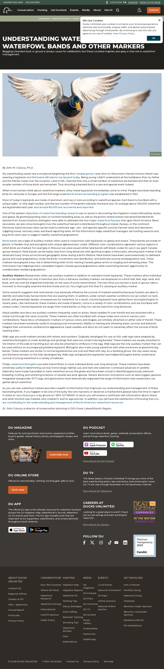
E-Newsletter (90, 628)
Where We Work (50, 590)
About (97, 10)
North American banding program (88, 194)
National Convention (109, 590)
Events (74, 10)
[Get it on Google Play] (39, 530)
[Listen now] (95, 444)
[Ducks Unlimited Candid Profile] (144, 545)
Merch (109, 10)
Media (86, 10)
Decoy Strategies (72, 606)
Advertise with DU (134, 620)
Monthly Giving (132, 590)
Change (133, 2)
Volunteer (32, 2)
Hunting (42, 10)
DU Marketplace (133, 625)
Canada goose (84, 173)
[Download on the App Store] (17, 530)
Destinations (70, 641)
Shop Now (18, 490)
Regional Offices (17, 593)
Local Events (105, 585)
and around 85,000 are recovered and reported (63, 207)
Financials (14, 615)
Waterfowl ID (70, 595)
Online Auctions (107, 601)
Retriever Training (73, 617)
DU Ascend (89, 614)
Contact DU (14, 588)
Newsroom (89, 634)
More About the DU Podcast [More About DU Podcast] (98, 461)
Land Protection (50, 614)
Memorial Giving (133, 595)
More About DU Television (97, 491)
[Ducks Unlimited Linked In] (125, 543)
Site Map (108, 661)
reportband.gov (25, 395)
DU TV (86, 609)
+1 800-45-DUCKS (52, 661)
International (48, 609)
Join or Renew (132, 585)
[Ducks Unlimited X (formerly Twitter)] (92, 543)
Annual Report (16, 610)
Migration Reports (73, 590)
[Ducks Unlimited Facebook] (84, 543)
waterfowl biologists (24, 364)
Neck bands (9, 240)
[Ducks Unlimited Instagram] (101, 543)
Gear (65, 636)
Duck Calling (70, 611)
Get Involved (58, 10)
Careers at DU (16, 599)
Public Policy (48, 620)
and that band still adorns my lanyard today (53, 177)
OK (153, 38)
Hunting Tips (70, 601)
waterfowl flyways (108, 220)
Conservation (25, 10)
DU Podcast (89, 593)
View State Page (150, 2)
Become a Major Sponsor (138, 606)
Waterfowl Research (61, 19)
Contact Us (72, 661)
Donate (153, 10)
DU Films (88, 598)
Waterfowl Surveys (51, 604)
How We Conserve (51, 585)
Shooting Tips (71, 622)
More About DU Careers (96, 524)
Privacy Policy (16, 620)
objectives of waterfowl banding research (52, 213)
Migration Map (13, 2)
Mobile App (89, 639)
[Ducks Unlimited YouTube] (116, 543)
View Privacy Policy (124, 33)
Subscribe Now (59, 454)
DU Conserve (90, 604)
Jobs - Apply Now (18, 604)
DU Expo (102, 595)
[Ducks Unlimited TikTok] (110, 543)
